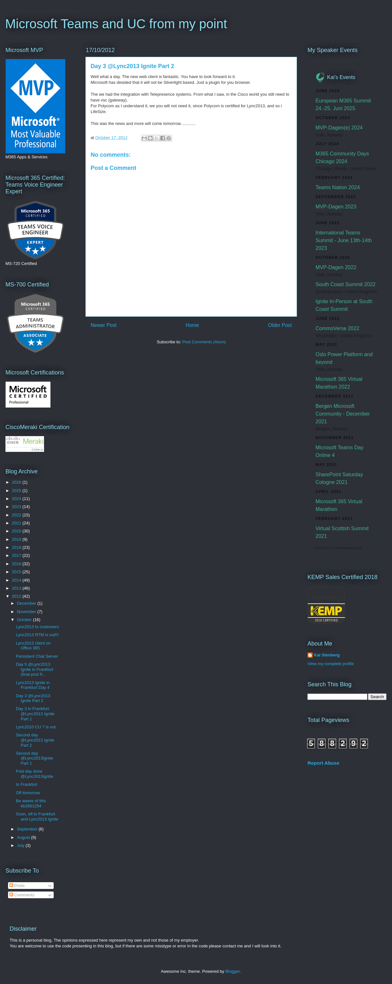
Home (192, 325)
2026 (17, 482)
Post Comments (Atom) (204, 341)
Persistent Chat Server (37, 656)
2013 (17, 588)
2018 (17, 547)
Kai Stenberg (327, 655)
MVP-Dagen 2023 (336, 206)
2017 (17, 555)
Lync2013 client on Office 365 (33, 646)
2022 (17, 515)
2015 (17, 571)
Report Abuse (323, 763)
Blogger (232, 971)
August (24, 837)
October (25, 619)
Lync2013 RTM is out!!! (37, 634)
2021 (17, 523)
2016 (17, 563)
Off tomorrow (28, 792)
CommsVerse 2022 (337, 328)
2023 (17, 506)
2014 (17, 580)
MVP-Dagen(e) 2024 (339, 127)
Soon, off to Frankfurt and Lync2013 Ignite (37, 816)
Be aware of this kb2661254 (31, 803)
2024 (17, 498)
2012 (17, 596)
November (27, 611)
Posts (17, 885)
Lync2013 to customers (37, 626)
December (27, 603)
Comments (21, 894)
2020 (17, 531)
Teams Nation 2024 (338, 187)
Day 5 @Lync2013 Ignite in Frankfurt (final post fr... (34, 669)
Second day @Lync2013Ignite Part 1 (34, 758)
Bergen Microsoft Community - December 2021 (343, 413)
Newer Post (104, 325)
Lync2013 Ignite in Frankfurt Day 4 (32, 685)
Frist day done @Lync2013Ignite (34, 774)
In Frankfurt (26, 784)
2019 (17, 539)
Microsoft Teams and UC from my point (116, 24)
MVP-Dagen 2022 (336, 267)
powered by (338, 548)
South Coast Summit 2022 (346, 284)
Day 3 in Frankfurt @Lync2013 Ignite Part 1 (35, 713)
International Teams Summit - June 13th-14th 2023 (344, 240)
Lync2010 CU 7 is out (36, 727)
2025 (17, 490)
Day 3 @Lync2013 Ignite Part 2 (33, 698)
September (28, 829)
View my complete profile (330, 663)
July (21, 845)
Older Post (280, 325)
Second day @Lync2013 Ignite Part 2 (35, 740)
